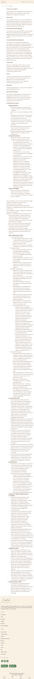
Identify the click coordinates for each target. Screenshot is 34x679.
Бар (1, 649)
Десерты (2, 636)
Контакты (3, 623)
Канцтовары (3, 654)
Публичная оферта (4, 625)
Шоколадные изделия (5, 638)
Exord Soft (21, 674)
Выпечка (2, 640)
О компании (3, 614)
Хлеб (2, 645)
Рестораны (3, 619)
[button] (22, 2)
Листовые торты (4, 634)
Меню (2, 616)
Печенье (2, 643)
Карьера (2, 621)
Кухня (2, 647)
